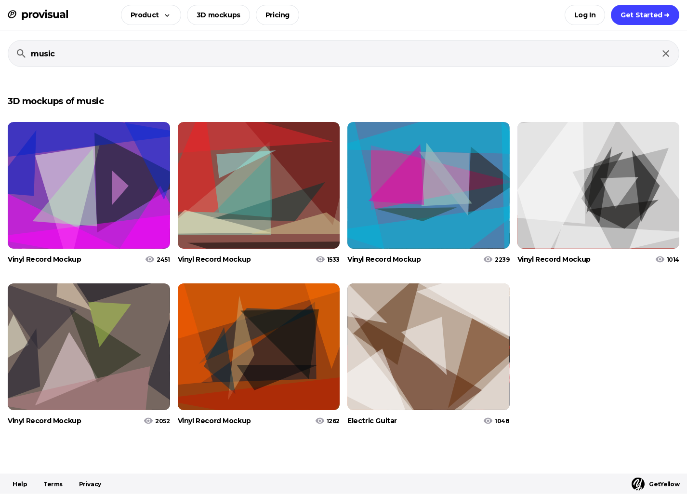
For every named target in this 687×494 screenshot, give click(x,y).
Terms (53, 484)
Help (20, 484)
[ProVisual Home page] (38, 15)
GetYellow (655, 484)
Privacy (90, 484)
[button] (148, 15)
